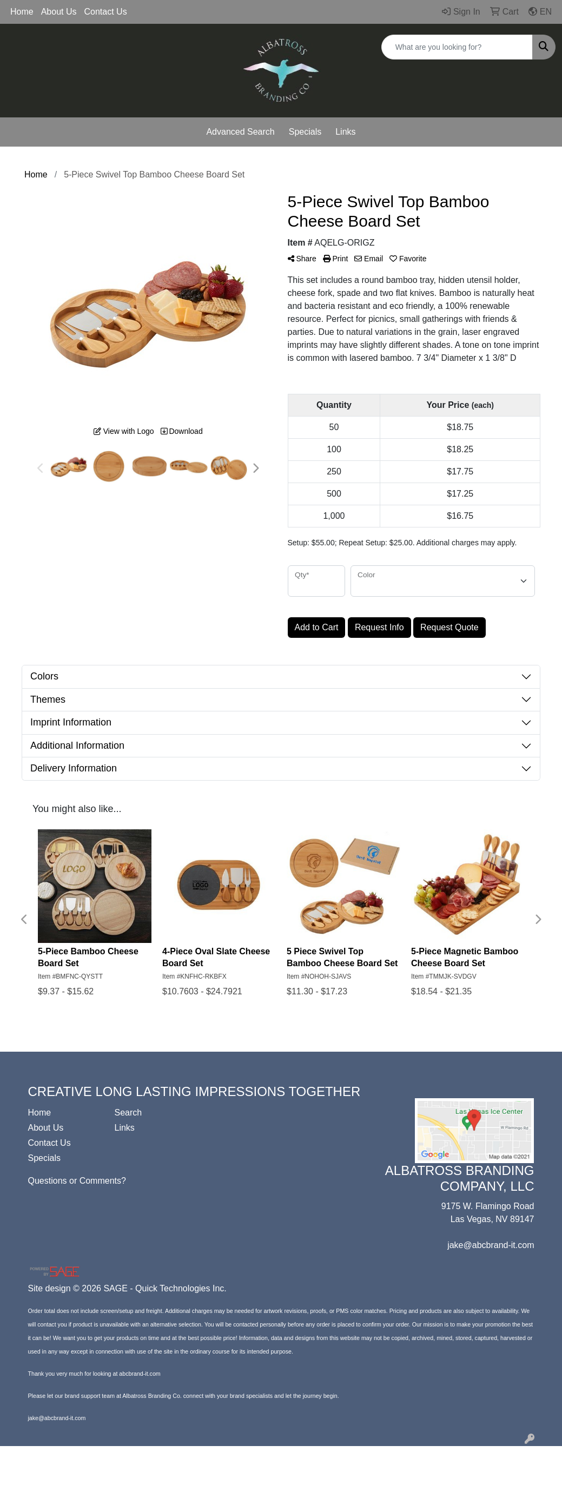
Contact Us (105, 11)
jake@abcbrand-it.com (490, 1245)
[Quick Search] (457, 47)
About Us (59, 11)
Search (128, 1112)
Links (345, 131)
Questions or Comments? (77, 1180)
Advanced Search (240, 131)
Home (22, 11)
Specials (305, 131)
